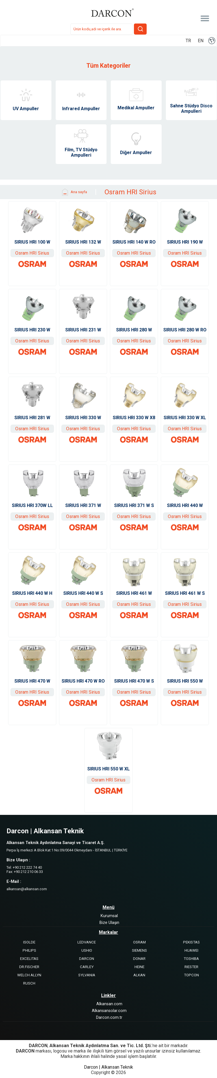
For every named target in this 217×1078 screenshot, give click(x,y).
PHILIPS (29, 950)
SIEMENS (139, 950)
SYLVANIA (86, 975)
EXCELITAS (29, 958)
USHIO (86, 950)
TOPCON (191, 975)
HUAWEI (191, 950)
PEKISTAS (191, 942)
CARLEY (87, 967)
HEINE (139, 967)
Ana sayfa (74, 192)
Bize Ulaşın (109, 922)
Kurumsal (109, 915)
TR (188, 40)
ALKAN (139, 975)
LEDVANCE (86, 942)
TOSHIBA (191, 958)
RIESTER (191, 967)
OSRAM (139, 942)
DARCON (86, 958)
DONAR (139, 958)
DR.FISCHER (29, 967)
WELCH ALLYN (29, 975)
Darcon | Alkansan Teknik (108, 1067)
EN (200, 40)
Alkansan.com (109, 1004)
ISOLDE (29, 942)
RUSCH (29, 983)
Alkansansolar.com (109, 1010)
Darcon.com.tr (109, 1017)
